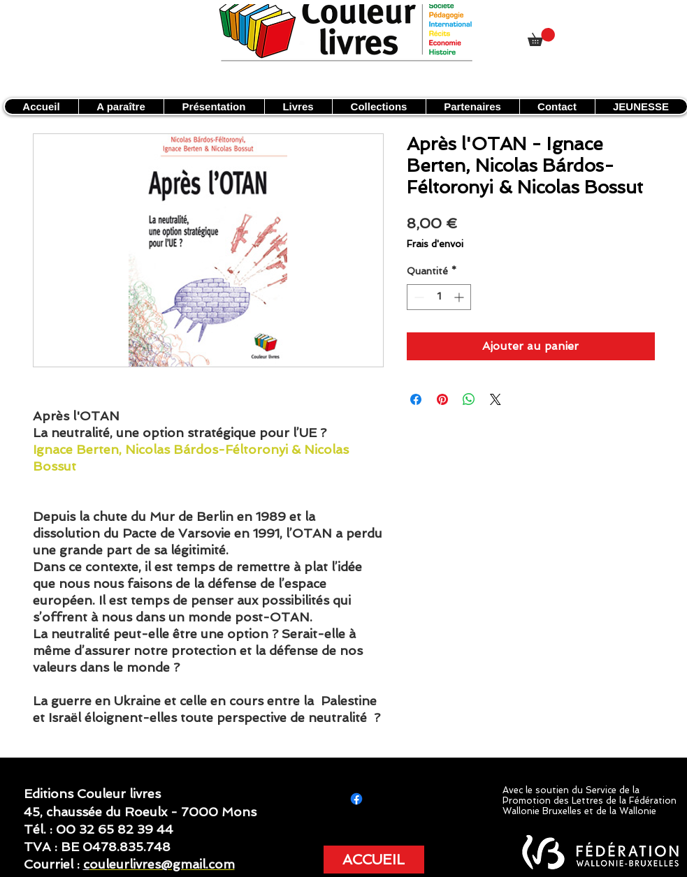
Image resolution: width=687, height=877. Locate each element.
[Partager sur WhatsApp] (469, 399)
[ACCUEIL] (374, 860)
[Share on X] (495, 399)
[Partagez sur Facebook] (415, 399)
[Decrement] (417, 297)
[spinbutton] (438, 297)
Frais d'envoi (435, 243)
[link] (541, 37)
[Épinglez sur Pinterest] (442, 399)
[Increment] (460, 297)
